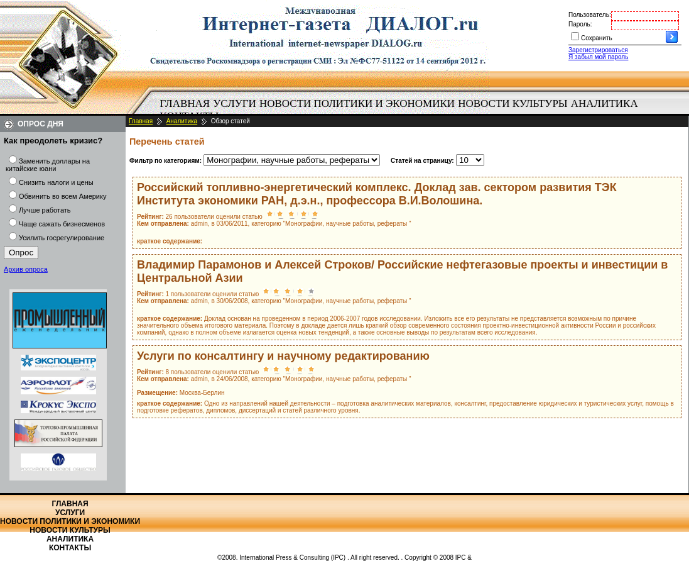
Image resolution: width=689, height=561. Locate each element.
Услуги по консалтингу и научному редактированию (283, 356)
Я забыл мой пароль (598, 56)
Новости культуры (512, 103)
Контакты (70, 547)
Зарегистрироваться (598, 50)
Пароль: (580, 24)
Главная (185, 103)
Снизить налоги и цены (56, 182)
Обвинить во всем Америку (62, 196)
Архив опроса (26, 269)
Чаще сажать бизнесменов (62, 224)
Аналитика (604, 103)
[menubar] (402, 110)
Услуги (234, 103)
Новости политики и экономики (357, 103)
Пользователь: (589, 14)
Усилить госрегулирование (61, 238)
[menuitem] (185, 103)
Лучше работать (45, 210)
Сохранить (596, 38)
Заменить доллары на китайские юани (48, 164)
